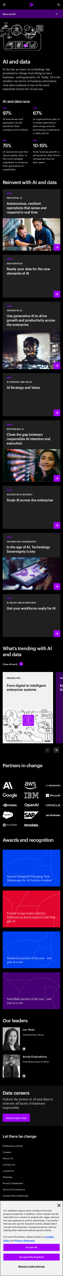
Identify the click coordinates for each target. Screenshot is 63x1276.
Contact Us (9, 1164)
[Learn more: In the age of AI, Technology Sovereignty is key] (31, 561)
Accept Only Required (31, 1257)
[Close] (59, 1205)
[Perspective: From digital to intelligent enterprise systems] (28, 707)
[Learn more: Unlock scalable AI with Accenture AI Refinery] (31, 507)
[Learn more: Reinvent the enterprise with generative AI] (31, 335)
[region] (31, 1238)
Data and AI (9, 13)
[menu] (4, 5)
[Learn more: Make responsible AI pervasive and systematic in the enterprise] (31, 451)
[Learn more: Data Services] (31, 276)
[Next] (56, 750)
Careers (7, 1152)
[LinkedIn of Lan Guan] (24, 1049)
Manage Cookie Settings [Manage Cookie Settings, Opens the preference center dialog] (31, 1266)
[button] (16, 1118)
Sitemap (7, 1177)
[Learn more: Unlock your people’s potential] (31, 615)
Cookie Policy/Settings (15, 1195)
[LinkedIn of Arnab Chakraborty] (24, 1076)
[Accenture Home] (32, 5)
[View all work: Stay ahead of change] (13, 664)
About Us (8, 1158)
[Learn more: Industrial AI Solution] (31, 220)
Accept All (31, 1247)
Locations (8, 1170)
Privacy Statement (13, 1183)
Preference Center (13, 1145)
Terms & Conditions (14, 1189)
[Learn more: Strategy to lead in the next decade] (31, 394)
